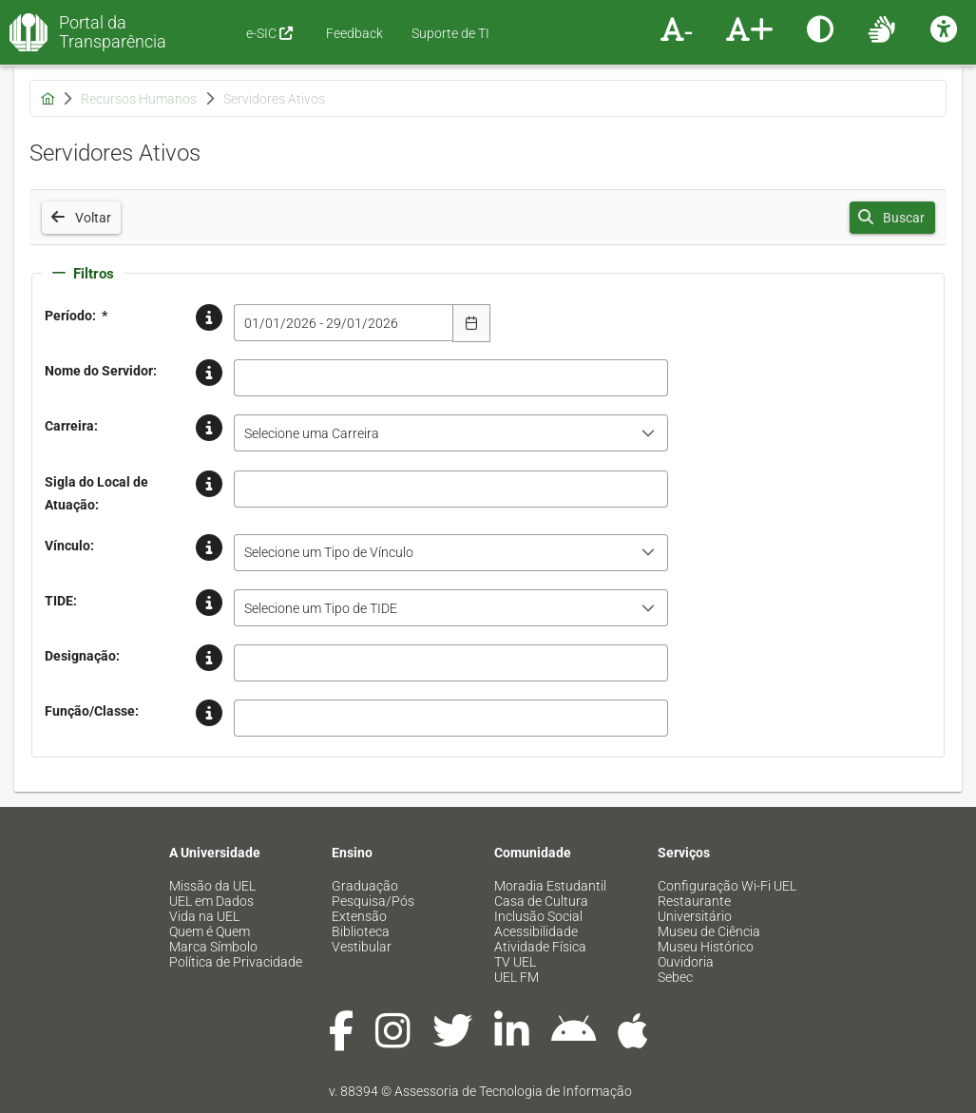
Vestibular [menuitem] (362, 946)
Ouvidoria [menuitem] (686, 961)
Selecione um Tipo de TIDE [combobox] (320, 608)
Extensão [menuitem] (359, 916)
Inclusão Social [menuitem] (538, 916)
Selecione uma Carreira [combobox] (311, 433)
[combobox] (344, 322)
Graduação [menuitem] (365, 885)
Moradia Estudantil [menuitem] (550, 885)
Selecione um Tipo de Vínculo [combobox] (328, 552)
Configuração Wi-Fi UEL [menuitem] (727, 885)
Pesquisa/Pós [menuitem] (373, 901)
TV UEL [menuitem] (515, 961)
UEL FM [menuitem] (516, 977)
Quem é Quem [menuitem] (209, 931)
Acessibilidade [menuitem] (536, 931)
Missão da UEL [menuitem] (212, 885)
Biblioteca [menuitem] (361, 931)
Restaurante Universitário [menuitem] (695, 908)
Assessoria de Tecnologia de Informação (513, 1091)
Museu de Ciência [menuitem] (709, 931)
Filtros (83, 273)
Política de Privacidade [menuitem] (235, 961)
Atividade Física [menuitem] (540, 946)
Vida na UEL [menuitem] (204, 916)
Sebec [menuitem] (675, 977)
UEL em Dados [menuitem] (211, 901)
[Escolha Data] (471, 323)
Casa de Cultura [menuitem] (541, 901)
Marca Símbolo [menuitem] (213, 946)
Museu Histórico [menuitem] (706, 946)
